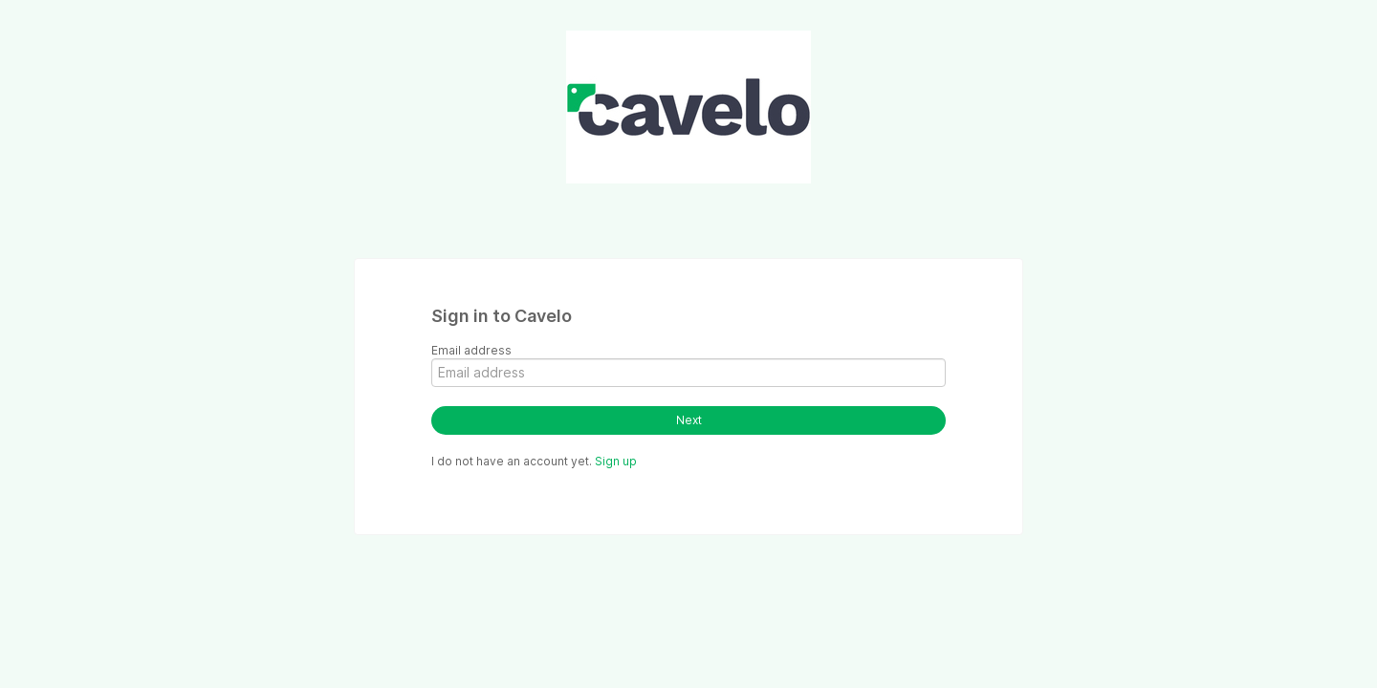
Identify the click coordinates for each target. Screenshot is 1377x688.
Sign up (616, 461)
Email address (471, 350)
